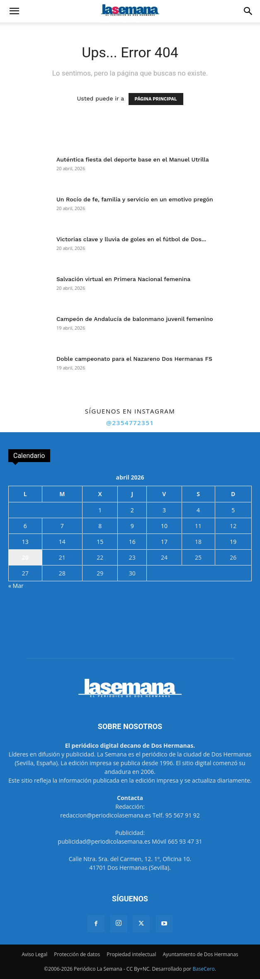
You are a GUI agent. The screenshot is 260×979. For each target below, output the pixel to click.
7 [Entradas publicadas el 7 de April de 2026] (62, 526)
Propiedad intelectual (131, 954)
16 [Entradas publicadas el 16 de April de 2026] (132, 542)
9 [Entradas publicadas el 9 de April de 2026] (132, 526)
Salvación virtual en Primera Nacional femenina (123, 279)
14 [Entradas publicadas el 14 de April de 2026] (62, 542)
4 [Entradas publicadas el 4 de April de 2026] (198, 510)
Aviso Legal (34, 954)
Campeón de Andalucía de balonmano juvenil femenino (134, 319)
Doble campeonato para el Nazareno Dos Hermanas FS (134, 358)
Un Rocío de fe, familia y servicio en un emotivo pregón (134, 199)
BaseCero (203, 968)
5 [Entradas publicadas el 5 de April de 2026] (233, 510)
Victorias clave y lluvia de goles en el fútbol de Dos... (131, 239)
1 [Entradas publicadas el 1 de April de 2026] (100, 510)
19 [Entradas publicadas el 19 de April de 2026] (233, 542)
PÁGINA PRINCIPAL (156, 99)
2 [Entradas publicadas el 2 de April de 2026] (132, 510)
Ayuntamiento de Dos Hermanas (200, 954)
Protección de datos (77, 954)
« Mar (16, 586)
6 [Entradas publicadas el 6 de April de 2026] (25, 526)
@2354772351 (130, 423)
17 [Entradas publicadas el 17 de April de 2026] (164, 542)
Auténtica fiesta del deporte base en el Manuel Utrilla (132, 159)
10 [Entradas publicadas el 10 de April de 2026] (164, 526)
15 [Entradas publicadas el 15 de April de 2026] (100, 542)
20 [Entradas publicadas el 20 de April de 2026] (25, 557)
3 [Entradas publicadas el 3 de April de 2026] (164, 510)
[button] (14, 11)
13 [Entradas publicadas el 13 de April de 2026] (25, 542)
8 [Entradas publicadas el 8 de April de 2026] (100, 526)
